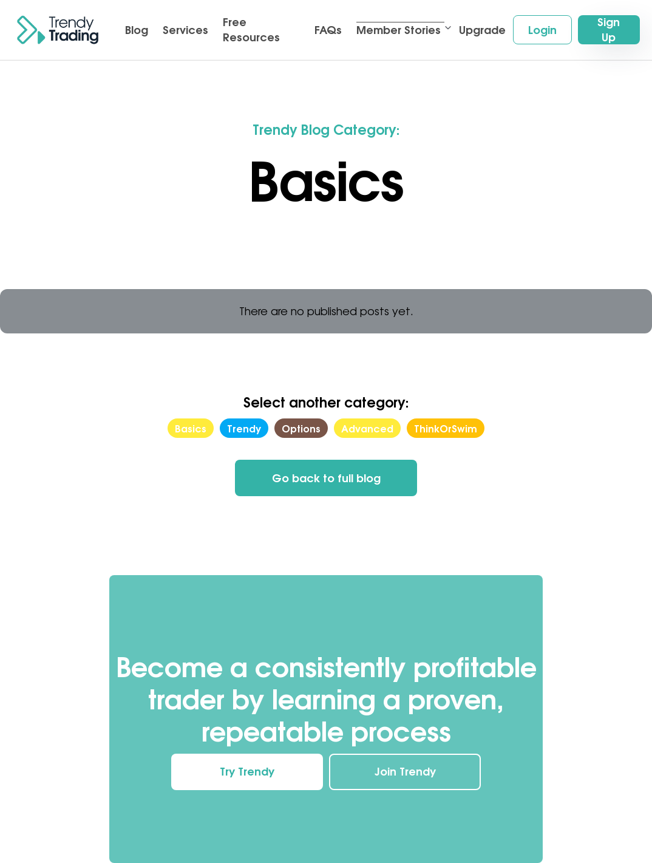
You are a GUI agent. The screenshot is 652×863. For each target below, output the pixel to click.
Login (542, 29)
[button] (400, 30)
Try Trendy (247, 771)
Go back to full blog (326, 478)
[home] (57, 29)
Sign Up (608, 29)
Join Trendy (405, 771)
